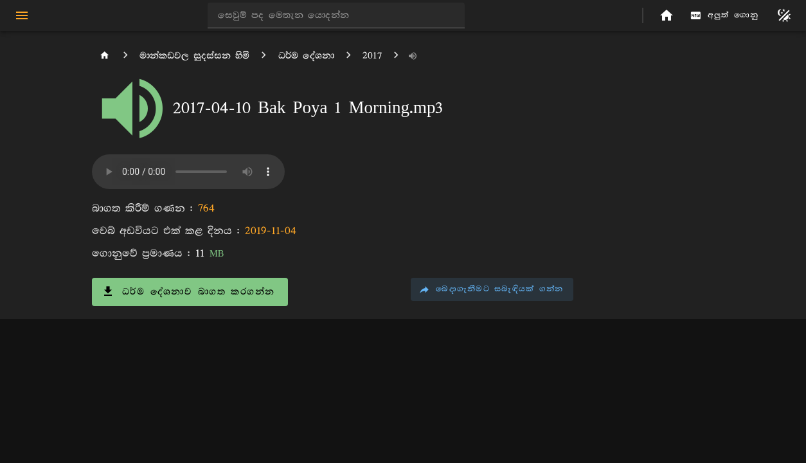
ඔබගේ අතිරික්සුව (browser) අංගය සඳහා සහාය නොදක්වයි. (188, 171)
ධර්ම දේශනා (306, 55)
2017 (372, 55)
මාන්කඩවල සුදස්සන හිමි (194, 55)
